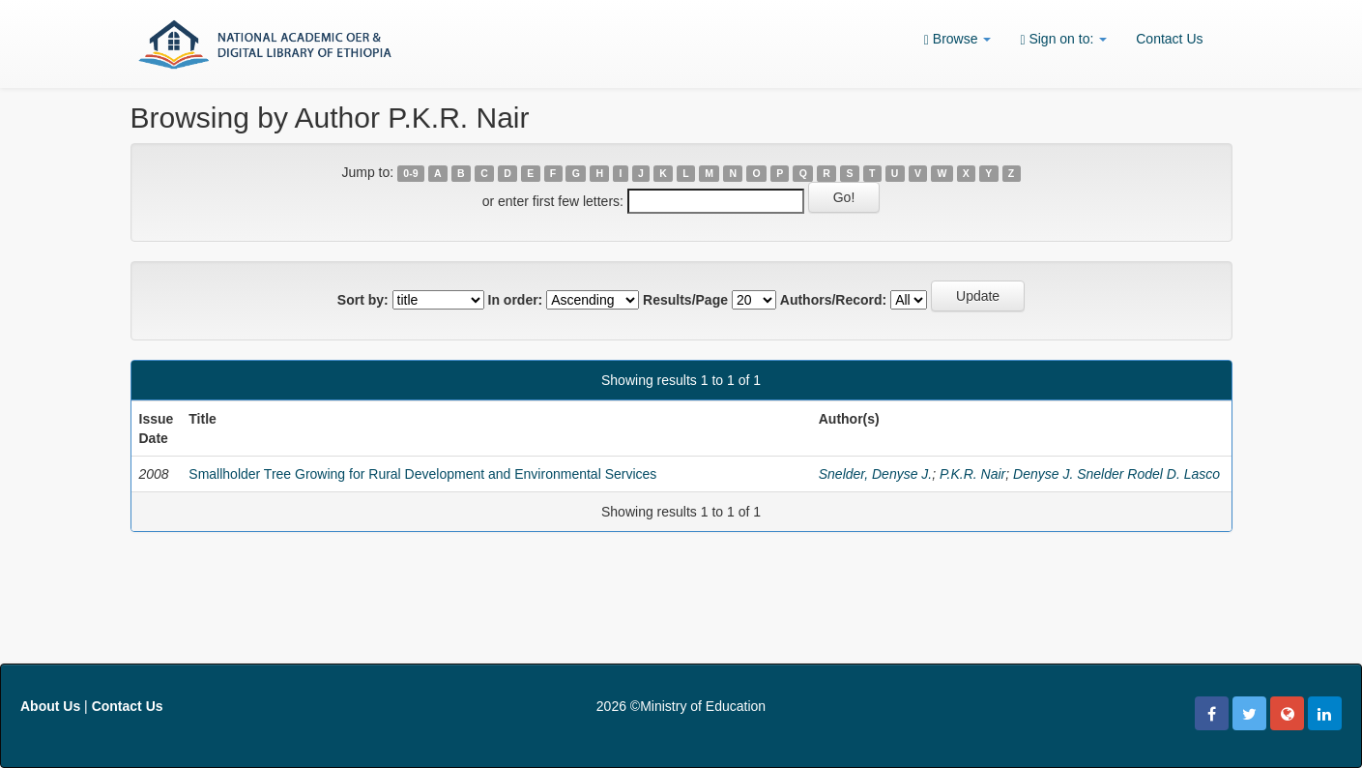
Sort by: (363, 300)
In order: (515, 300)
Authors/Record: (833, 300)
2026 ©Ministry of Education (681, 706)
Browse (958, 39)
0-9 (410, 173)
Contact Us (1169, 38)
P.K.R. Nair (972, 474)
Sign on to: (1063, 39)
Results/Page (685, 300)
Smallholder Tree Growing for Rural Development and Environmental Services (422, 474)
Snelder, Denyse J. (876, 474)
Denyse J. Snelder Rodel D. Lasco (1116, 474)
